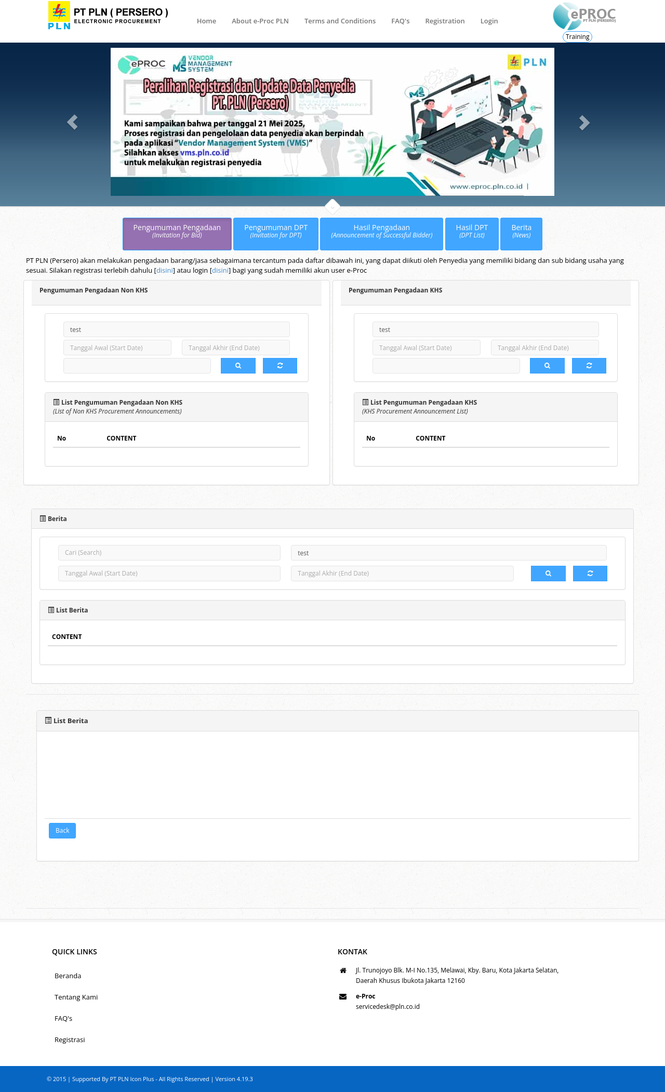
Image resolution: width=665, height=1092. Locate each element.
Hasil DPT (472, 231)
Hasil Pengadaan (381, 231)
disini (164, 270)
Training (577, 36)
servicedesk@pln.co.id (388, 1006)
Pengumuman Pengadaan (177, 231)
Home (207, 20)
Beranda (68, 975)
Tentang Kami (76, 997)
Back (62, 830)
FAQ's (400, 20)
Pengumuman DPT (276, 231)
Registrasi (70, 1039)
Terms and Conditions (340, 20)
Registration (444, 20)
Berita (521, 231)
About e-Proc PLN (260, 20)
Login (489, 20)
